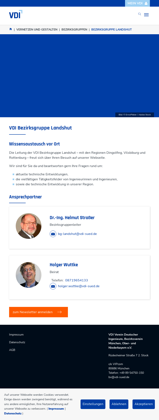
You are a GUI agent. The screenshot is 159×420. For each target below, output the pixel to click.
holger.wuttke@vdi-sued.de (79, 286)
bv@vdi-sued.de (118, 377)
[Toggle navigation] (146, 14)
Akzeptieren (144, 404)
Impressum (56, 409)
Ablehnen (119, 404)
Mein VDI (138, 3)
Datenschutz (13, 413)
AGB (12, 350)
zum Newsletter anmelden (33, 312)
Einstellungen (93, 404)
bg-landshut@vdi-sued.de (77, 234)
